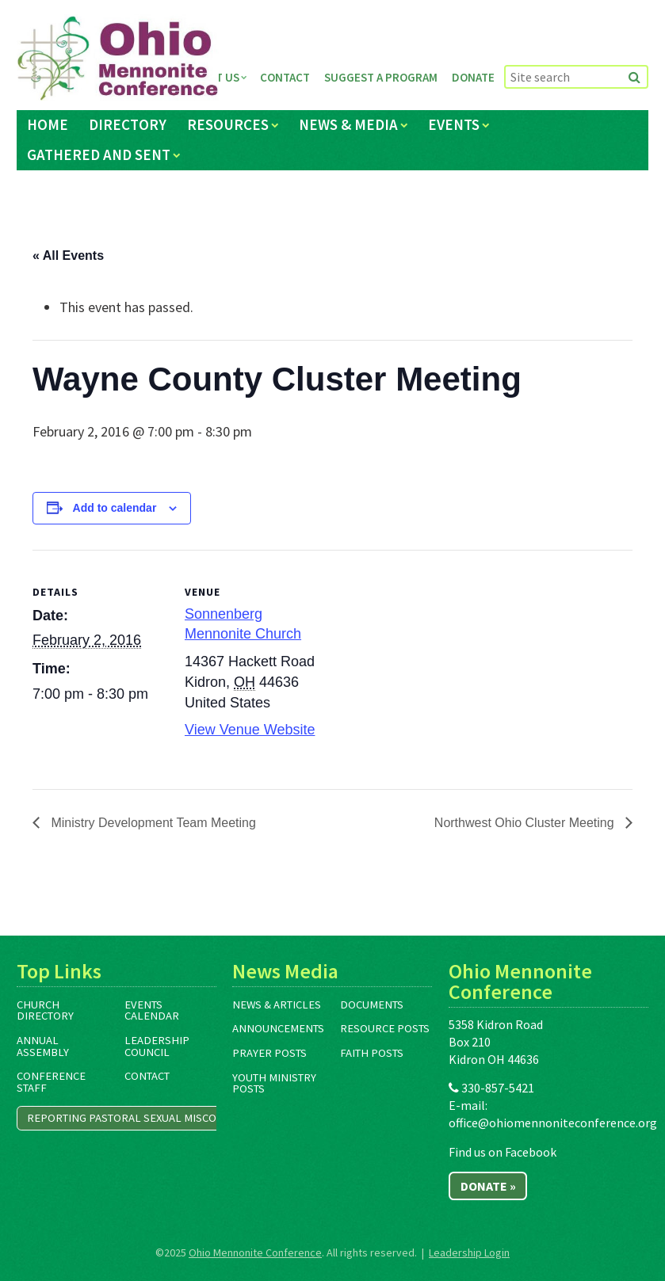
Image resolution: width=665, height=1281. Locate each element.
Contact (285, 77)
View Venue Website (250, 730)
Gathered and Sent (98, 154)
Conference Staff (51, 1082)
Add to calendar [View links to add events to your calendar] (115, 507)
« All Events (68, 255)
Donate (473, 77)
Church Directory (45, 1010)
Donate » (488, 1186)
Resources (228, 124)
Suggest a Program (381, 77)
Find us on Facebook (502, 1152)
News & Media (348, 124)
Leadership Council (156, 1046)
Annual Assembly (43, 1046)
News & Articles (276, 1004)
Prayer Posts (269, 1053)
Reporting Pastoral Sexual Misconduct (139, 1118)
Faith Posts (371, 1053)
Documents (371, 1004)
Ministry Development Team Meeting (152, 822)
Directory (127, 124)
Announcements (278, 1028)
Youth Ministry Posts (274, 1083)
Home (47, 124)
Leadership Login (469, 1252)
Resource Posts (385, 1028)
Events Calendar (151, 1010)
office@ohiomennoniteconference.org (553, 1122)
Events (454, 124)
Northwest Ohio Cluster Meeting (525, 822)
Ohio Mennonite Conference (255, 1252)
